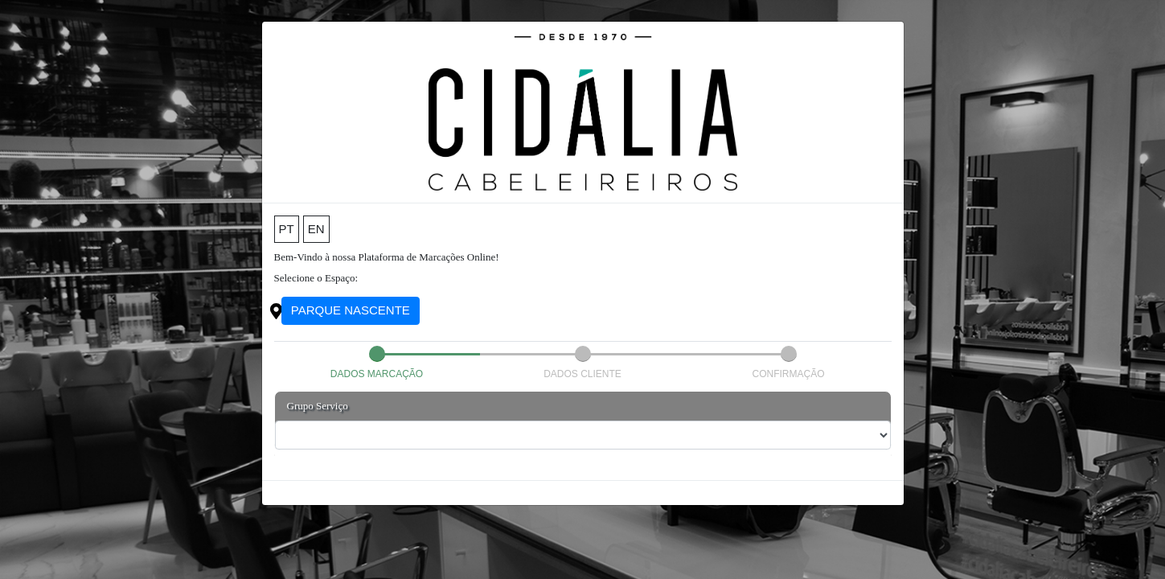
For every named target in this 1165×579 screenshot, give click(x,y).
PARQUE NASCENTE (350, 310)
